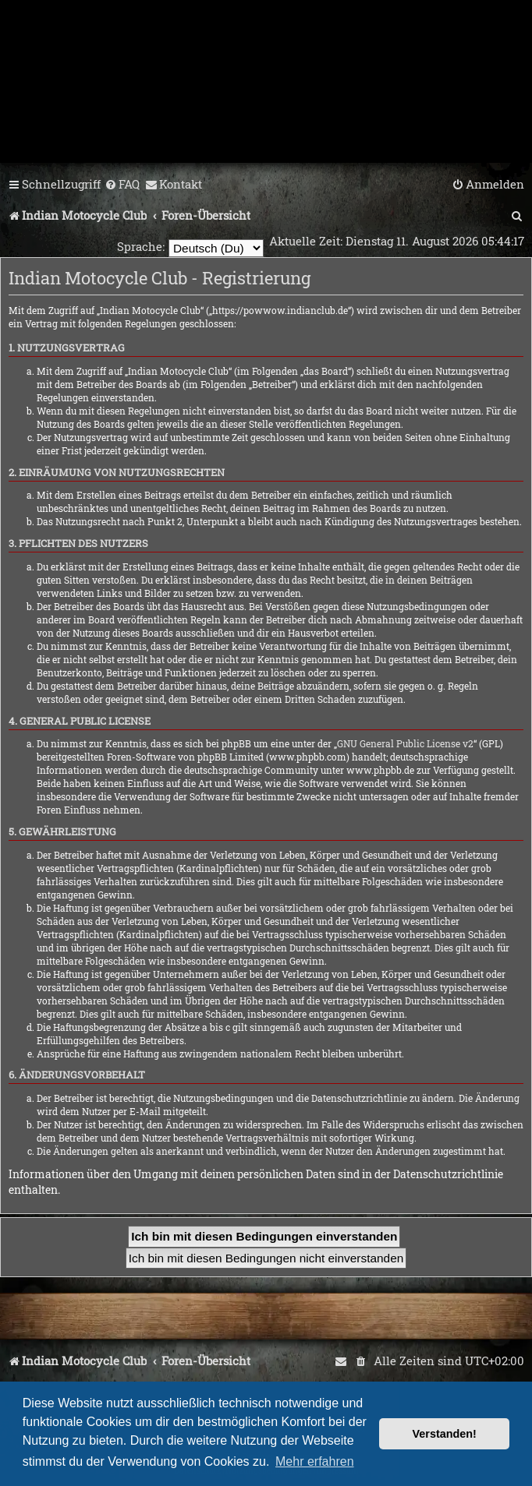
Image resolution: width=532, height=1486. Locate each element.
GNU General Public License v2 (405, 743)
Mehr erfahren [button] (314, 1461)
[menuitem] (122, 184)
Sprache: (141, 246)
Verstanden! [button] (445, 1434)
